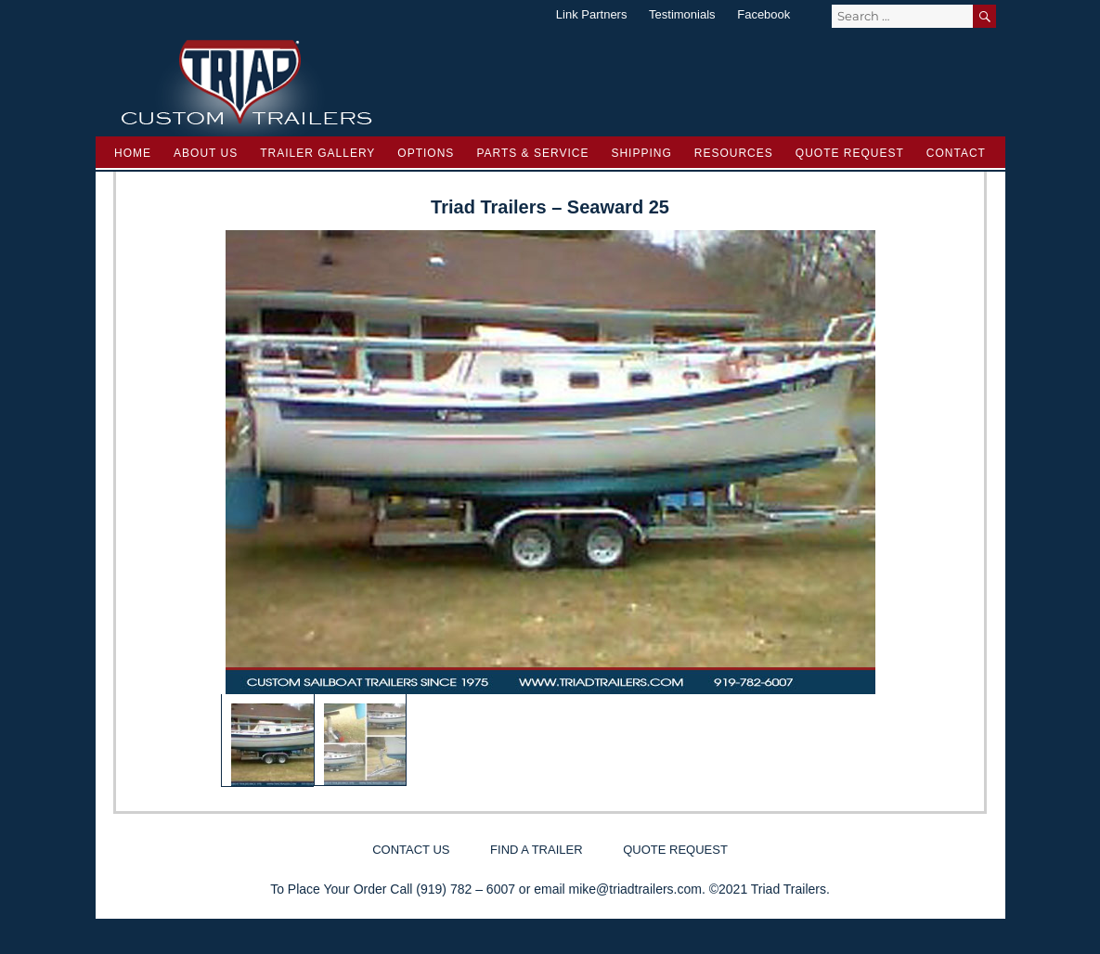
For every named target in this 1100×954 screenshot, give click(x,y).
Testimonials (682, 14)
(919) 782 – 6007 (465, 889)
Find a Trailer (536, 850)
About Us (206, 153)
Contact (956, 153)
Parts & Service (532, 153)
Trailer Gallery (317, 153)
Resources (733, 153)
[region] (550, 508)
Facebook (763, 14)
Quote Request (850, 153)
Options (425, 153)
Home (132, 153)
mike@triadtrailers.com (635, 889)
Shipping (641, 153)
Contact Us (410, 850)
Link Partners (592, 14)
